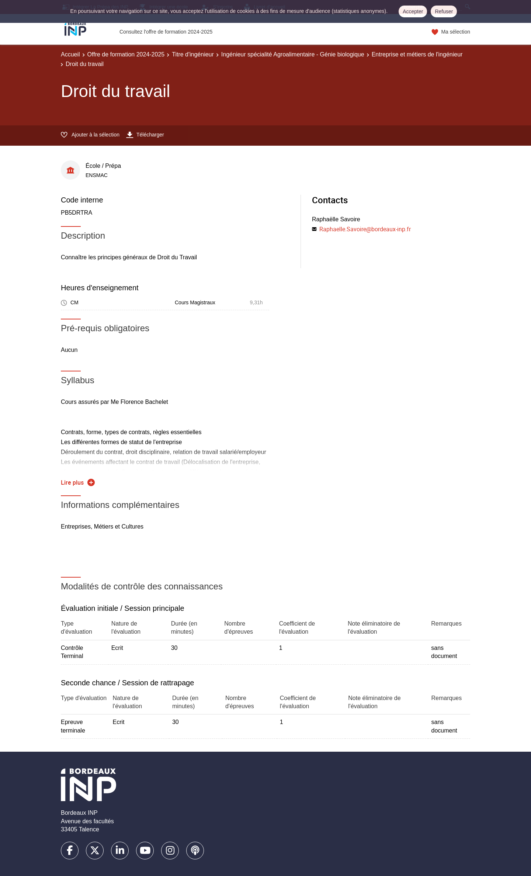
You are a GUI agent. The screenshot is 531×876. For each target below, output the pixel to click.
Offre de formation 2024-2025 (126, 54)
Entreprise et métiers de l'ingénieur (417, 54)
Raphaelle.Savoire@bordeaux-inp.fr (365, 229)
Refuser (444, 11)
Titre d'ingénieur (193, 54)
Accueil (70, 54)
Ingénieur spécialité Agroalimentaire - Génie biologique (292, 54)
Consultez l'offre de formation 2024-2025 (165, 32)
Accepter (413, 11)
